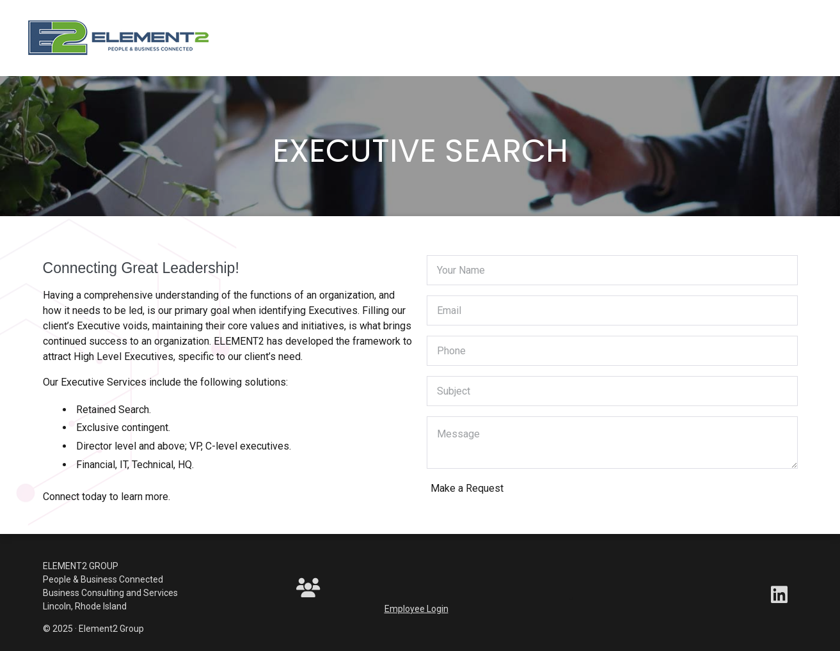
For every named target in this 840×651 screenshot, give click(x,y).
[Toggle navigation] (247, 41)
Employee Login (416, 609)
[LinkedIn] (779, 598)
